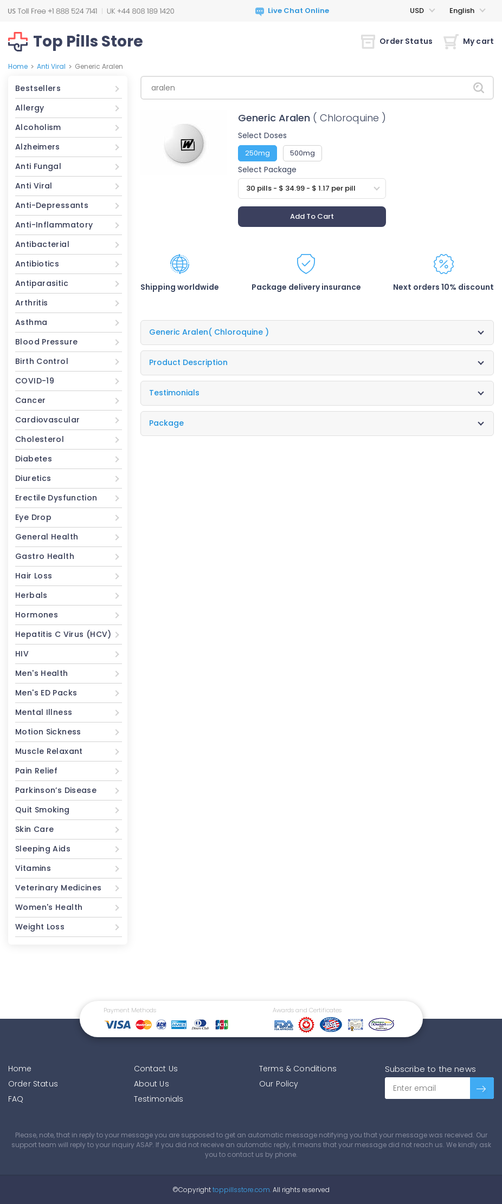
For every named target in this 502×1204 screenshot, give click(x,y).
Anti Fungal (38, 166)
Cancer (30, 400)
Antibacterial (42, 244)
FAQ (15, 1099)
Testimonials (159, 1099)
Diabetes (33, 458)
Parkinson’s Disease (55, 790)
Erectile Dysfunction (56, 497)
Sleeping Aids (42, 848)
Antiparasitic (41, 283)
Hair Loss (33, 575)
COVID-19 (34, 380)
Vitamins (33, 868)
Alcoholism (38, 127)
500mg (302, 153)
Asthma (31, 322)
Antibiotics (37, 263)
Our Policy (279, 1083)
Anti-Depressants (51, 205)
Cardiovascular (47, 419)
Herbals (31, 595)
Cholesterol (39, 439)
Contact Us (156, 1068)
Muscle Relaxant (49, 751)
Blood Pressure (46, 341)
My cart (468, 41)
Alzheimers (37, 146)
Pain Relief (36, 770)
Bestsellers (38, 88)
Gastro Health (44, 556)
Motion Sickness (48, 731)
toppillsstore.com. (241, 1189)
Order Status (397, 41)
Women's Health (48, 907)
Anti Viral (51, 66)
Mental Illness (43, 712)
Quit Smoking (42, 809)
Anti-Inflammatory (54, 224)
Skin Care (34, 829)
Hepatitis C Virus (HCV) (63, 634)
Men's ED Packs (46, 692)
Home (18, 66)
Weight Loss (40, 926)
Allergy (29, 107)
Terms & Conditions (298, 1068)
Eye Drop (33, 517)
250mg (257, 153)
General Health (46, 536)
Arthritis (31, 302)
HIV (22, 653)
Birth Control (41, 361)
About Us (151, 1083)
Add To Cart (312, 216)
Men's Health (41, 673)
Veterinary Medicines (58, 887)
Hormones (36, 614)
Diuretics (33, 478)
